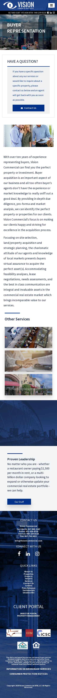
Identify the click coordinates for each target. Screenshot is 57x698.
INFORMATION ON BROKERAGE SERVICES (28, 668)
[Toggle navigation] (51, 5)
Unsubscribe (28, 592)
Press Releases (28, 588)
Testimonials (28, 590)
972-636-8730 (27, 12)
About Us (28, 571)
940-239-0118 (40, 12)
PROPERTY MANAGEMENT (28, 616)
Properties (28, 574)
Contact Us (28, 107)
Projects (28, 576)
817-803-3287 (14, 12)
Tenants (28, 578)
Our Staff (19, 501)
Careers (28, 585)
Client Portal (28, 606)
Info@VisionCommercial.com (28, 540)
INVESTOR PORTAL (28, 613)
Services (28, 581)
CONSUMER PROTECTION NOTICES (29, 673)
